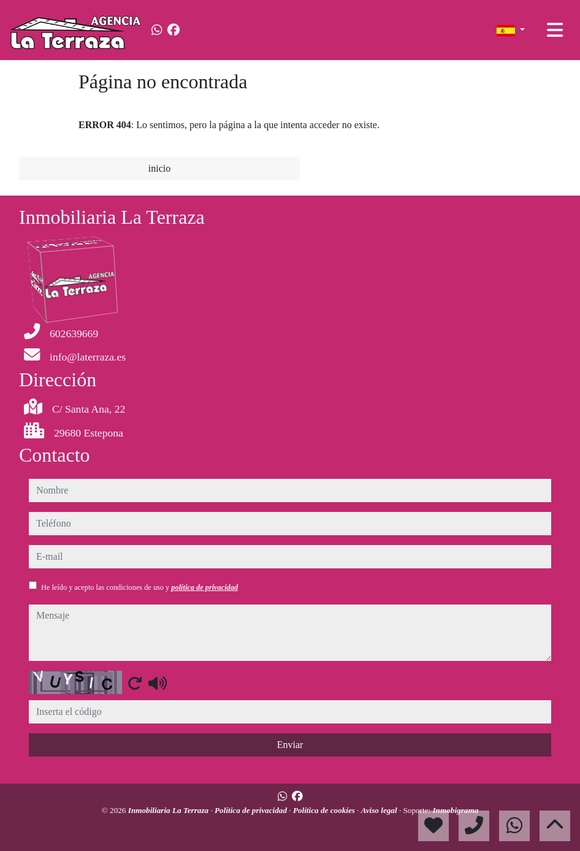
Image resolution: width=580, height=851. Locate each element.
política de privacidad (204, 587)
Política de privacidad (252, 810)
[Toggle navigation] (555, 30)
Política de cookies (325, 810)
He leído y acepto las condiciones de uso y (139, 587)
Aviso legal (380, 810)
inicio (159, 168)
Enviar (290, 744)
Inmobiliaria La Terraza (169, 810)
